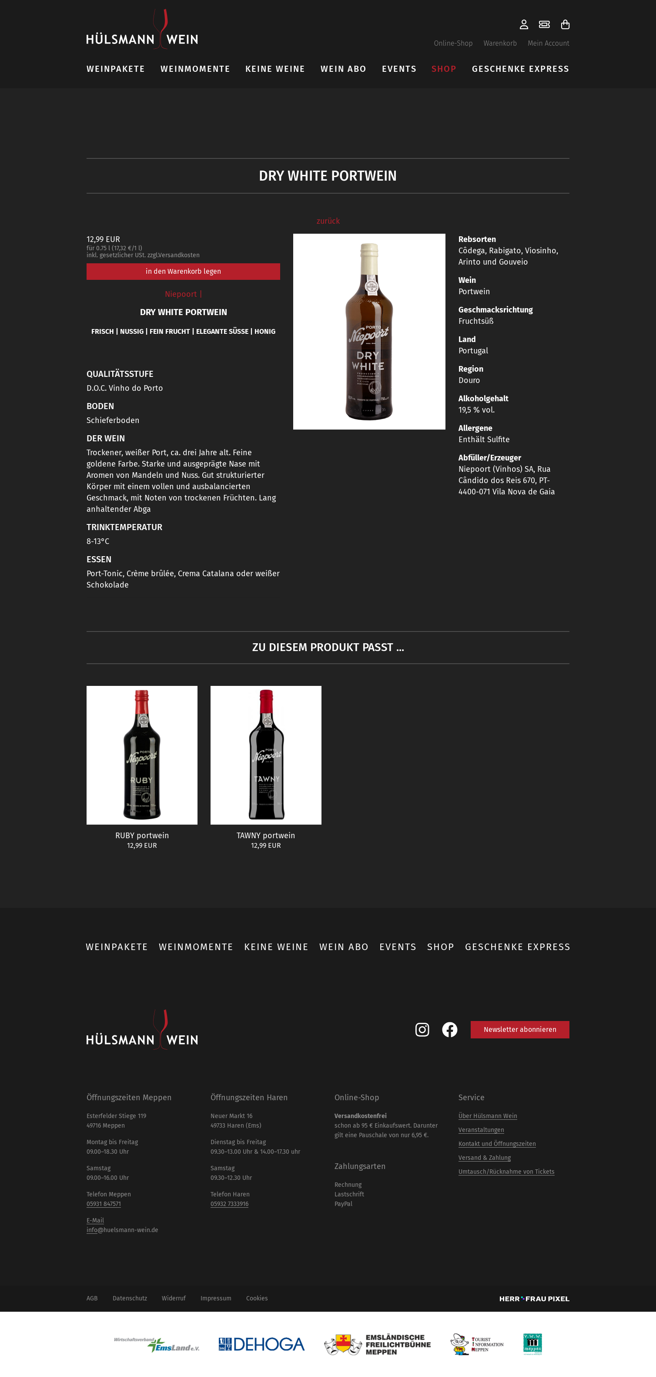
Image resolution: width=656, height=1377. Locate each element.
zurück (328, 221)
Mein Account (548, 43)
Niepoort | (183, 294)
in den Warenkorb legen (183, 271)
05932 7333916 (229, 1204)
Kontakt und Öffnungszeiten (497, 1144)
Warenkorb (500, 43)
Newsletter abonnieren (520, 1029)
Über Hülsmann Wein (488, 1116)
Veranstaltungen (481, 1130)
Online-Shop (453, 43)
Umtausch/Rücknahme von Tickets (507, 1171)
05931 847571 (104, 1204)
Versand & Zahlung (485, 1158)
